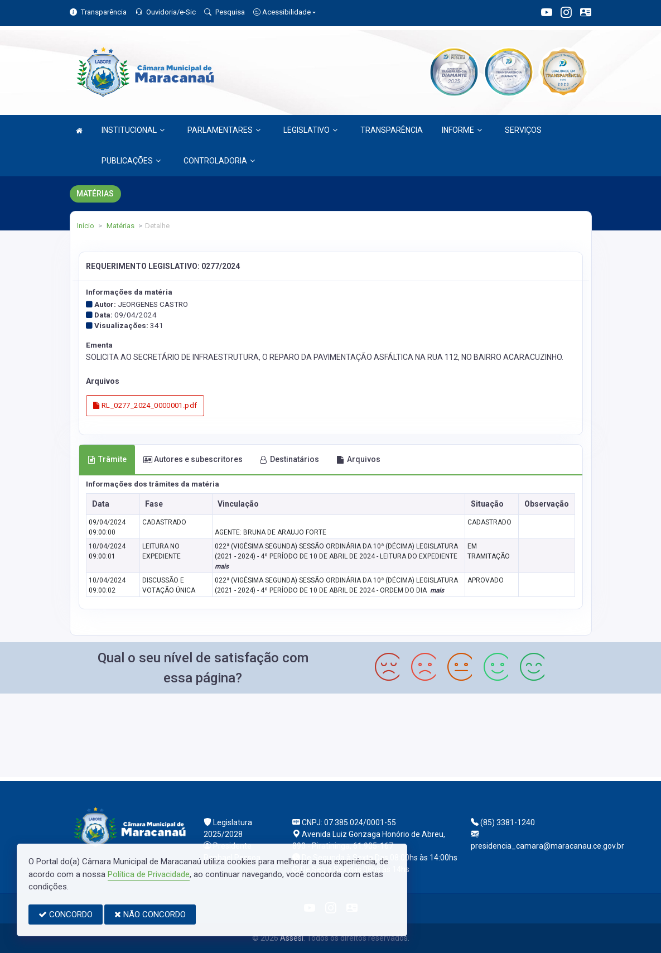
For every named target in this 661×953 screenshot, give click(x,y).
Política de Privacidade (149, 874)
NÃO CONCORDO (150, 914)
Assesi (291, 937)
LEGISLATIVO (310, 130)
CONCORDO (65, 914)
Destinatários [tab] (289, 459)
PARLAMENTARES (223, 130)
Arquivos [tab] (358, 459)
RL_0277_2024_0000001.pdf (145, 405)
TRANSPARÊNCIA (391, 130)
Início (85, 226)
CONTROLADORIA (219, 161)
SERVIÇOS (523, 130)
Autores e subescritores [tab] (193, 459)
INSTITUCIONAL (133, 130)
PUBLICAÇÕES (131, 161)
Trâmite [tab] (107, 459)
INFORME (462, 130)
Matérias (119, 226)
